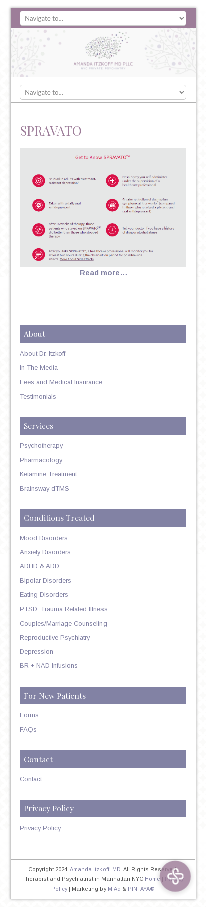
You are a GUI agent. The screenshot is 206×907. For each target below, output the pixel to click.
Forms (29, 715)
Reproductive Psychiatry (55, 637)
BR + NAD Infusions (49, 665)
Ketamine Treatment (48, 474)
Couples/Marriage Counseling (63, 623)
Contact (31, 779)
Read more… (104, 273)
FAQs (28, 729)
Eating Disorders (44, 594)
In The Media (39, 367)
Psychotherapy (41, 445)
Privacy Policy (40, 828)
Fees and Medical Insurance (61, 382)
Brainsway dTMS (44, 488)
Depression (36, 651)
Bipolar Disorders (45, 580)
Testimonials (38, 396)
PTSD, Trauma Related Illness (64, 609)
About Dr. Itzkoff (42, 353)
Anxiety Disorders (45, 552)
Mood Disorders (44, 538)
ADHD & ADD (39, 566)
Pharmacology (41, 460)
